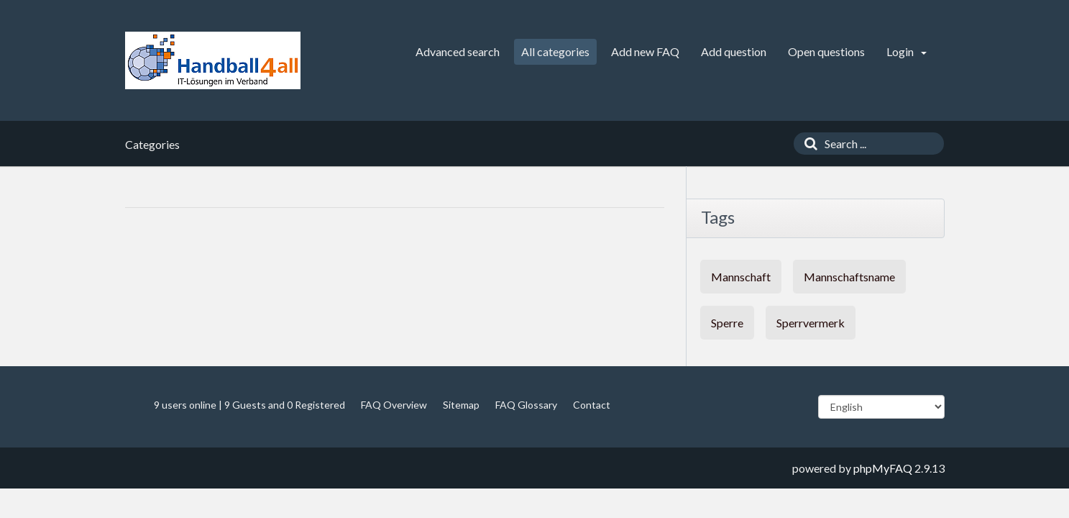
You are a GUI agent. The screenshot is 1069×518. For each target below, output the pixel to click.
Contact (591, 405)
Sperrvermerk (810, 323)
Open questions (826, 51)
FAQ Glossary (526, 405)
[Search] (807, 143)
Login (906, 51)
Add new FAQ (645, 51)
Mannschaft (741, 276)
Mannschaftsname (849, 276)
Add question (733, 51)
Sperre (727, 323)
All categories (555, 51)
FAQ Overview (394, 405)
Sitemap (461, 405)
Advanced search (458, 51)
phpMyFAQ (882, 468)
